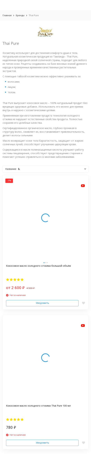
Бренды (20, 15)
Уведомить (42, 303)
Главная (7, 15)
